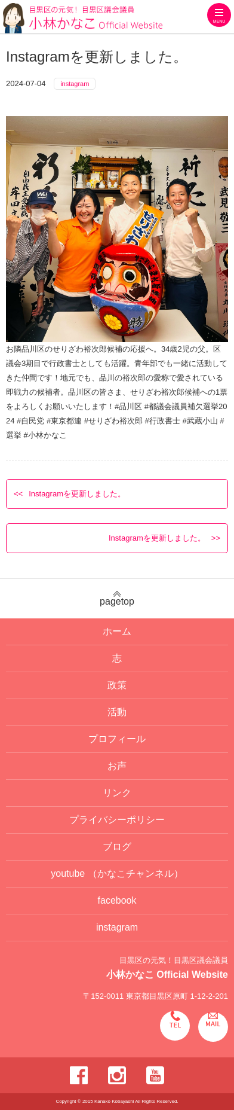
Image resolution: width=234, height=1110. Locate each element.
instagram (74, 83)
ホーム (117, 631)
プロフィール (117, 739)
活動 (117, 712)
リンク (117, 793)
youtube (117, 873)
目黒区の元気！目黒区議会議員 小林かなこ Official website (82, 18)
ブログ (117, 846)
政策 (117, 685)
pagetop (117, 598)
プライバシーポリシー (117, 820)
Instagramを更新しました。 (77, 493)
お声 (117, 766)
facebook (117, 900)
